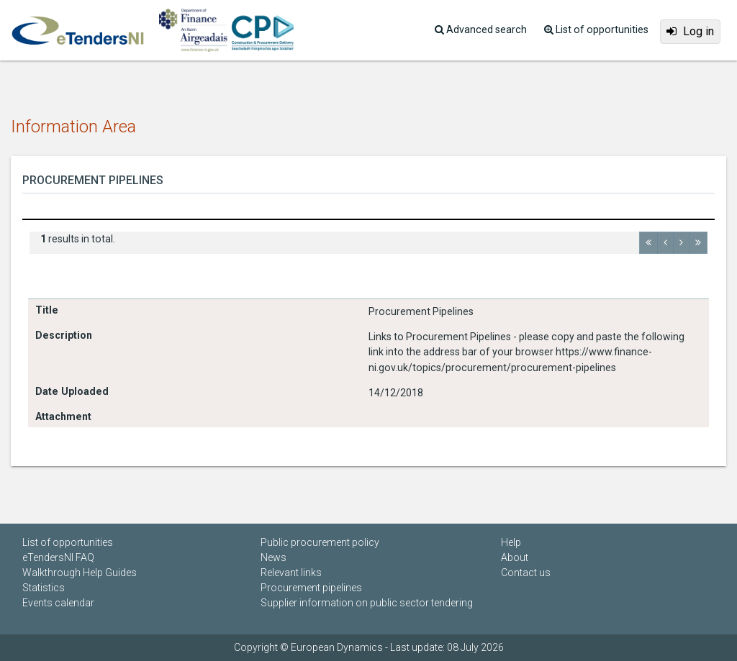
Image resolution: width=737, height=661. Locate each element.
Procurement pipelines (311, 587)
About (514, 557)
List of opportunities (67, 542)
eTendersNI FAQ (58, 557)
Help (511, 542)
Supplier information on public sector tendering (367, 602)
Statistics (43, 587)
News (273, 557)
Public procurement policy (320, 542)
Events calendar (58, 602)
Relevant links (291, 572)
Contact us (526, 572)
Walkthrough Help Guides (79, 572)
